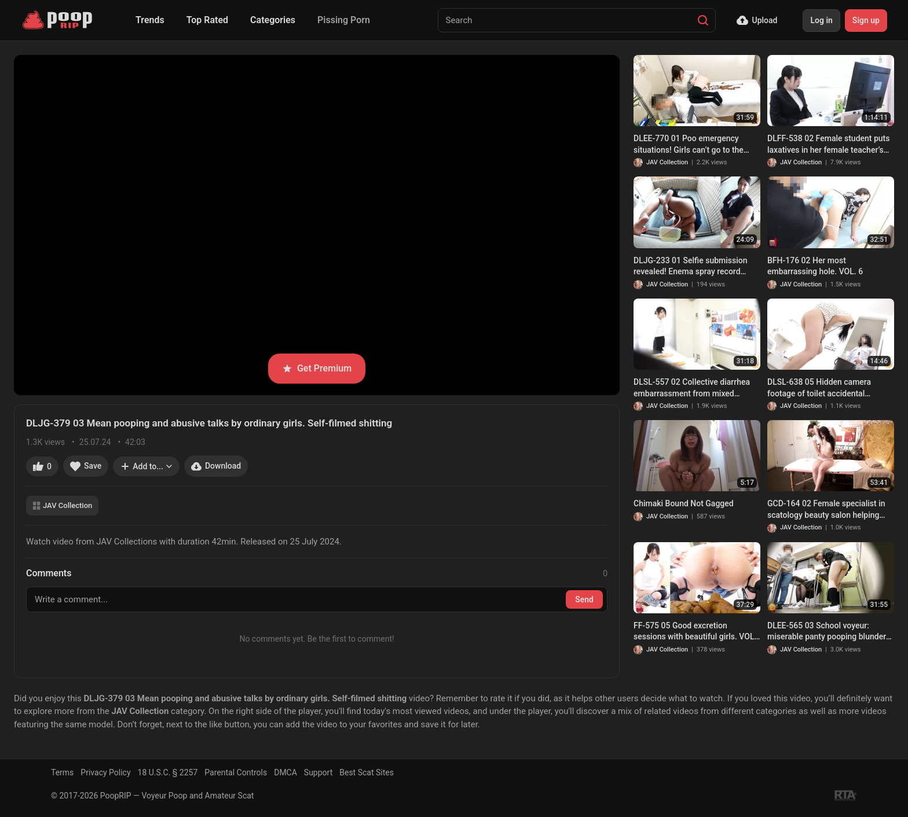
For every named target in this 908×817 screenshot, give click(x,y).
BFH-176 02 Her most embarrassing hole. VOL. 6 (815, 266)
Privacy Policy (105, 772)
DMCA (285, 772)
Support (318, 772)
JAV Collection (62, 505)
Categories (272, 19)
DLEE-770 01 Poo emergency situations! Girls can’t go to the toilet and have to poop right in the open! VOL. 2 (695, 145)
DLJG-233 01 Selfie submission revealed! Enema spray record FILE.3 (691, 267)
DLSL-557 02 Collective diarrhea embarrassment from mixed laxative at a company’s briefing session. (692, 388)
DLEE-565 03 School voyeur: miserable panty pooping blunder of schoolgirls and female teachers (830, 632)
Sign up (866, 20)
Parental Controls (235, 772)
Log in (821, 20)
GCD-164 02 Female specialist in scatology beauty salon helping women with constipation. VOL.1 (826, 510)
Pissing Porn (343, 19)
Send (584, 599)
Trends (150, 19)
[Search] (703, 20)
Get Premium (317, 368)
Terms (62, 772)
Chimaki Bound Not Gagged (684, 503)
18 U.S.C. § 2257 (168, 772)
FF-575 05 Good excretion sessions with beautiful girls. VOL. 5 (695, 632)
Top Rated (207, 19)
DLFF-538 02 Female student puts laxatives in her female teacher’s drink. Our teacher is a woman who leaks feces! (829, 145)
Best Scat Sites (366, 772)
